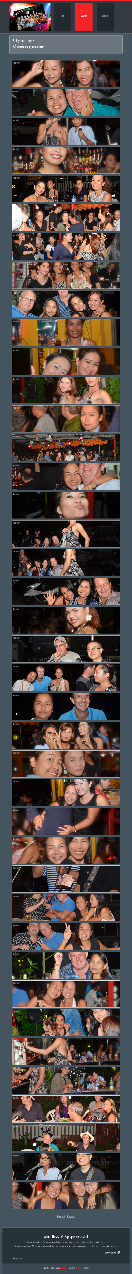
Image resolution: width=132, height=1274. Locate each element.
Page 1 (61, 1216)
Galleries (84, 16)
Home (62, 16)
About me (105, 16)
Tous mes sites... (17, 1259)
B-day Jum (16, 63)
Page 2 (71, 1216)
